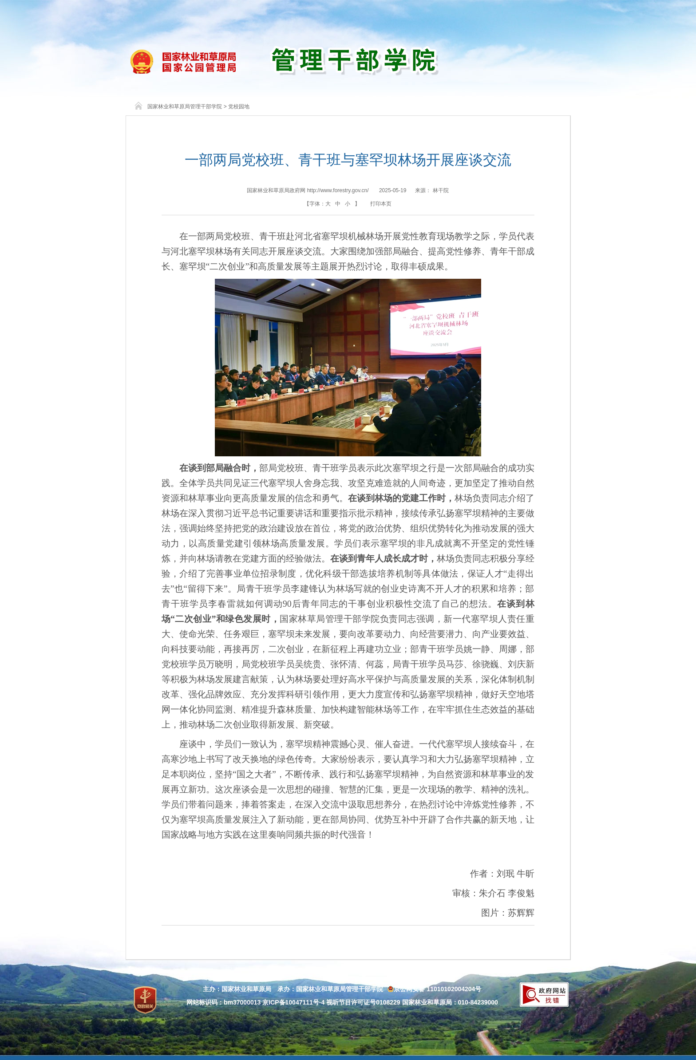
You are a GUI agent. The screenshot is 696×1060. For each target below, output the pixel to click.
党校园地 (238, 106)
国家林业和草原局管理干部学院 (184, 106)
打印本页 (381, 204)
